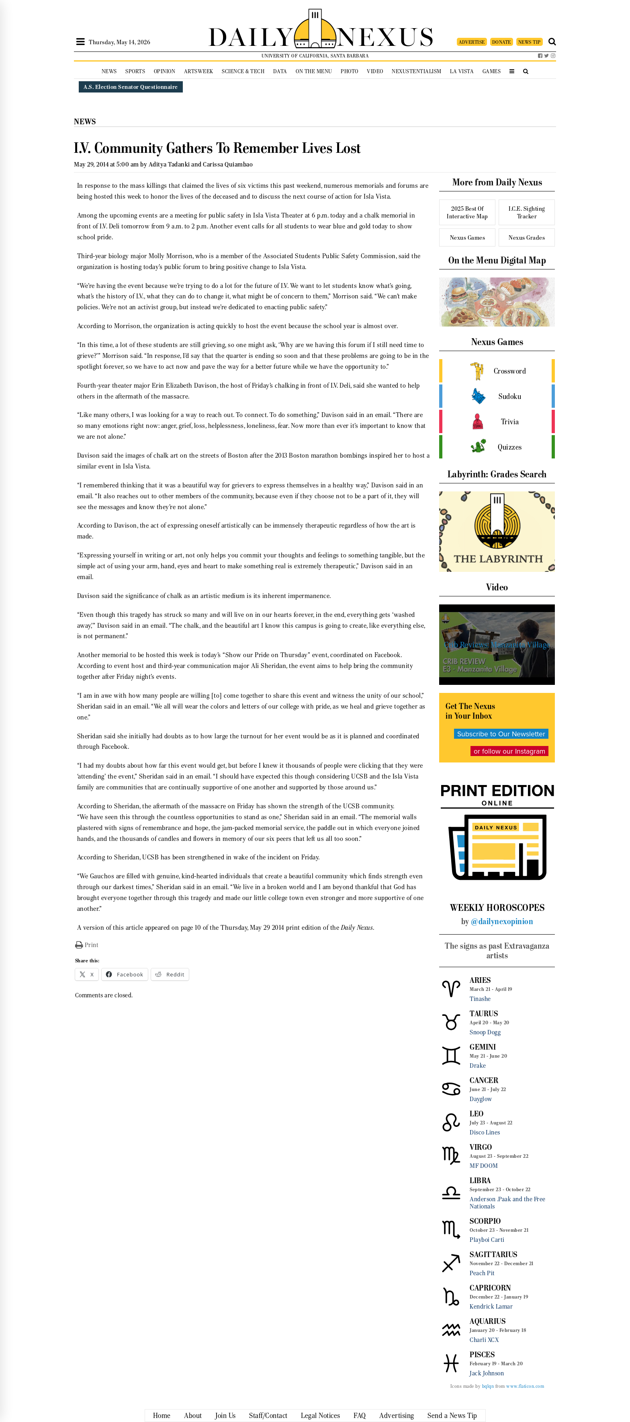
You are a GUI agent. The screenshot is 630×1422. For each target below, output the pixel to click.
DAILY (250, 35)
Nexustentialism (417, 71)
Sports (135, 71)
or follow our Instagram (509, 751)
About (193, 1416)
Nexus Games (467, 237)
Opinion (165, 71)
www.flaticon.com (525, 1386)
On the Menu (314, 71)
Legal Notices (320, 1416)
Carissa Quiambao (228, 164)
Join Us (225, 1416)
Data (280, 71)
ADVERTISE (472, 42)
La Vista (462, 71)
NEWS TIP (529, 42)
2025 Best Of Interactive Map (467, 212)
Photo (349, 71)
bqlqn (488, 1386)
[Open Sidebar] (80, 41)
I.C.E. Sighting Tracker (527, 212)
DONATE (501, 42)
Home (162, 1416)
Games (492, 71)
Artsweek (198, 71)
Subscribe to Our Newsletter (501, 734)
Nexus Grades (527, 237)
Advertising (396, 1416)
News (109, 71)
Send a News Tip (452, 1416)
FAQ (360, 1416)
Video (375, 71)
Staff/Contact (268, 1416)
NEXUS (385, 35)
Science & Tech (243, 71)
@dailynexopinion (502, 921)
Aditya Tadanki (169, 164)
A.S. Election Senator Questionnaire (131, 87)
